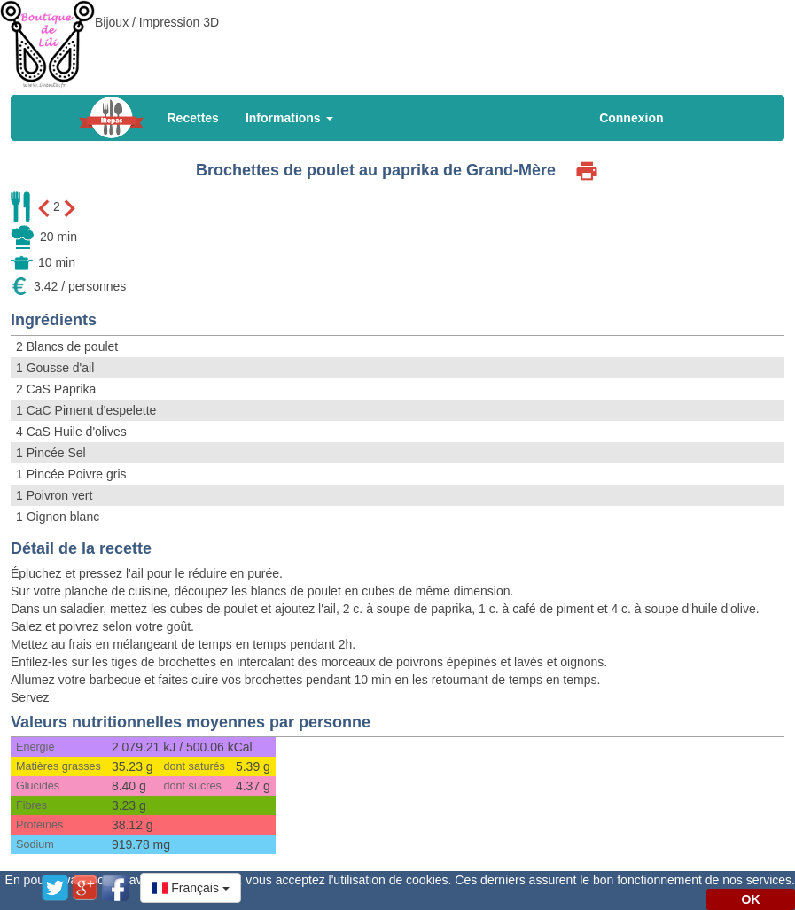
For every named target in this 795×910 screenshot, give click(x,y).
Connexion (631, 118)
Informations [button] (289, 118)
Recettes (193, 118)
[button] (190, 888)
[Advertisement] (398, 40)
